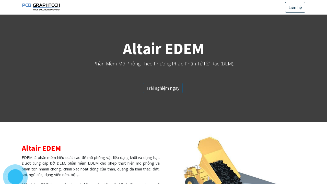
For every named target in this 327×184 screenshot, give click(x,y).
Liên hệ (295, 7)
